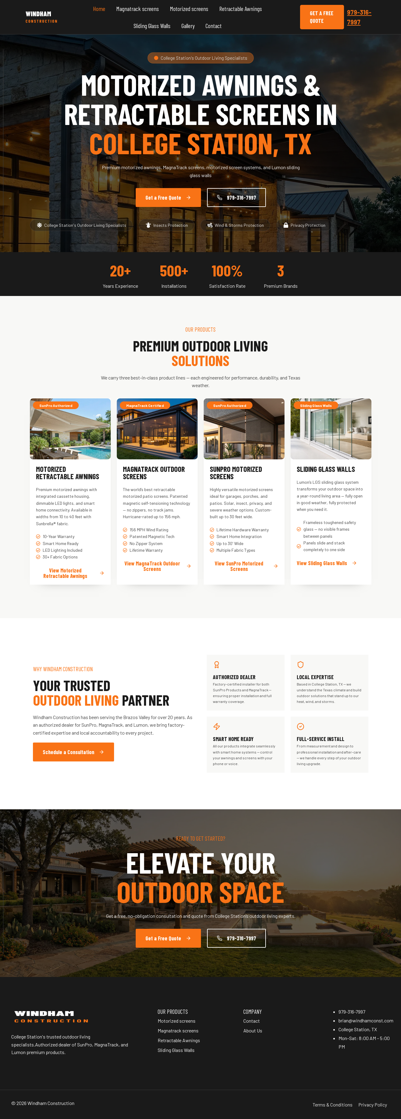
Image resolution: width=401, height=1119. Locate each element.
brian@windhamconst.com (365, 1020)
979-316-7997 (351, 1011)
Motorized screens (189, 8)
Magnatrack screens (137, 8)
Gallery (188, 25)
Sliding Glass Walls (152, 25)
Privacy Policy (372, 1104)
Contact (214, 25)
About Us (252, 1030)
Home (99, 8)
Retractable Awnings (240, 8)
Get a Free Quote (321, 17)
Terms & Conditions (333, 1104)
